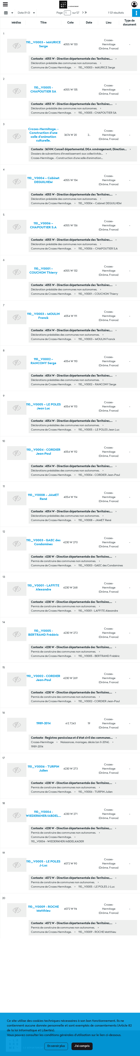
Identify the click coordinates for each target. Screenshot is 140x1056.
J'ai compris (82, 1046)
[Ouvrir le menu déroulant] (5, 4)
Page (59, 12)
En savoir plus (56, 1046)
